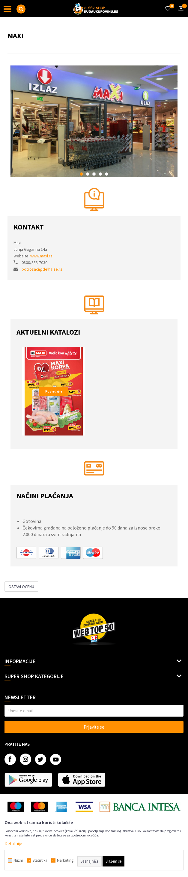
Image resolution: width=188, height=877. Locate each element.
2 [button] (88, 174)
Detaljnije (13, 843)
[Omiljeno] (167, 5)
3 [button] (94, 174)
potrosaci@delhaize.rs (42, 269)
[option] (94, 121)
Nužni (18, 860)
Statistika (39, 860)
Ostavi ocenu (21, 586)
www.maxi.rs (41, 256)
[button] (20, 9)
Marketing (65, 860)
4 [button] (100, 174)
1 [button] (81, 174)
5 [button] (107, 174)
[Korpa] (180, 14)
